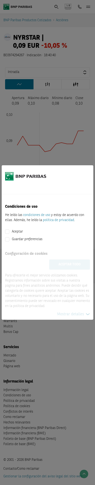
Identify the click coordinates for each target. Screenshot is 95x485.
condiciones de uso (36, 215)
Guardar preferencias (27, 239)
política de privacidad (58, 220)
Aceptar (17, 231)
